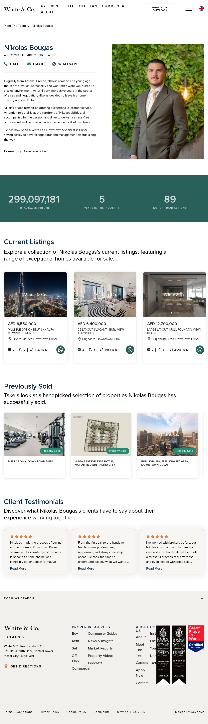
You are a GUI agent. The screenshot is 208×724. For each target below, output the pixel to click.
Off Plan (88, 6)
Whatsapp (60, 349)
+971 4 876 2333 (17, 637)
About (47, 12)
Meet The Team (15, 26)
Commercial (114, 6)
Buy (42, 6)
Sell (70, 6)
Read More (18, 569)
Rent (56, 6)
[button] (32, 312)
